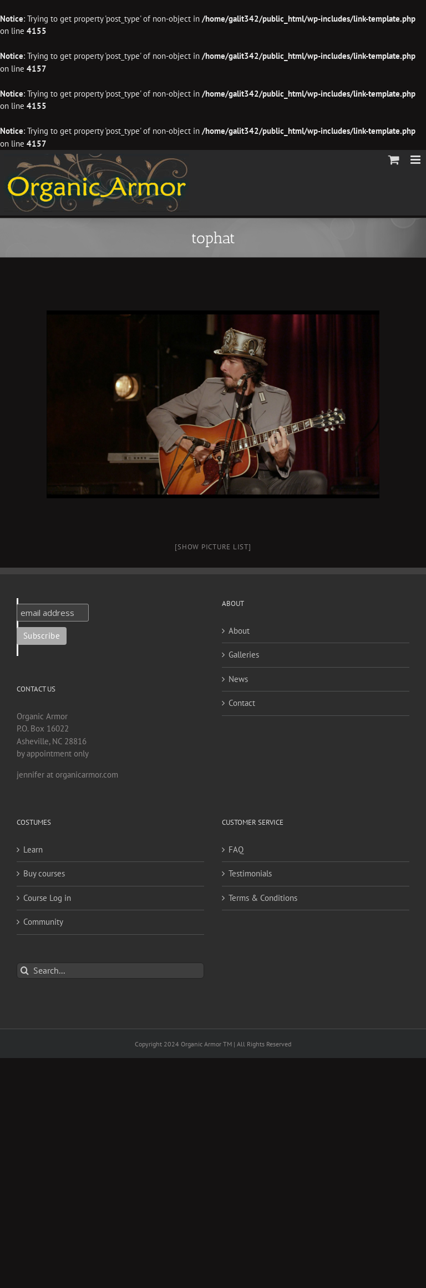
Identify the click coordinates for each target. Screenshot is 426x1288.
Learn (33, 849)
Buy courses (44, 873)
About (239, 630)
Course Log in (47, 898)
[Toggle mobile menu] (416, 160)
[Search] (25, 971)
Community (43, 921)
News (238, 679)
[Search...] (110, 971)
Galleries (244, 654)
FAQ (236, 849)
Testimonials (250, 873)
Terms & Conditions (263, 898)
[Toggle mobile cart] (393, 160)
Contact (242, 703)
